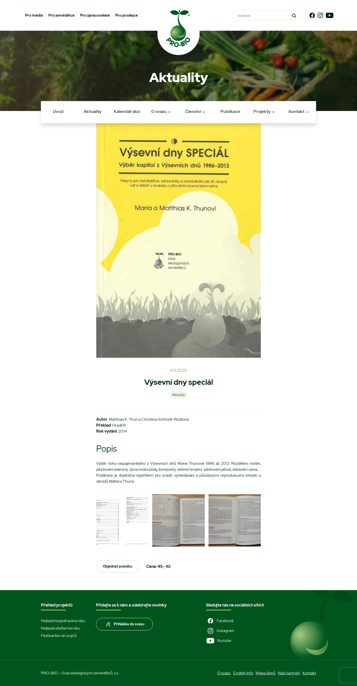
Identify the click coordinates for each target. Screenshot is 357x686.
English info (243, 673)
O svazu (159, 111)
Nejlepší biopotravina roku (63, 620)
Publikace (230, 111)
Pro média (34, 15)
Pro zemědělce (61, 15)
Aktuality (93, 111)
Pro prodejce (126, 15)
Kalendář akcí (127, 111)
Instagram (220, 630)
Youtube (218, 640)
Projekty (262, 111)
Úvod (58, 111)
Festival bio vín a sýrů (59, 635)
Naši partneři (289, 673)
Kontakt (296, 111)
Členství (193, 111)
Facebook (220, 621)
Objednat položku (117, 566)
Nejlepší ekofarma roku (60, 628)
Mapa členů (265, 673)
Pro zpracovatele (95, 15)
